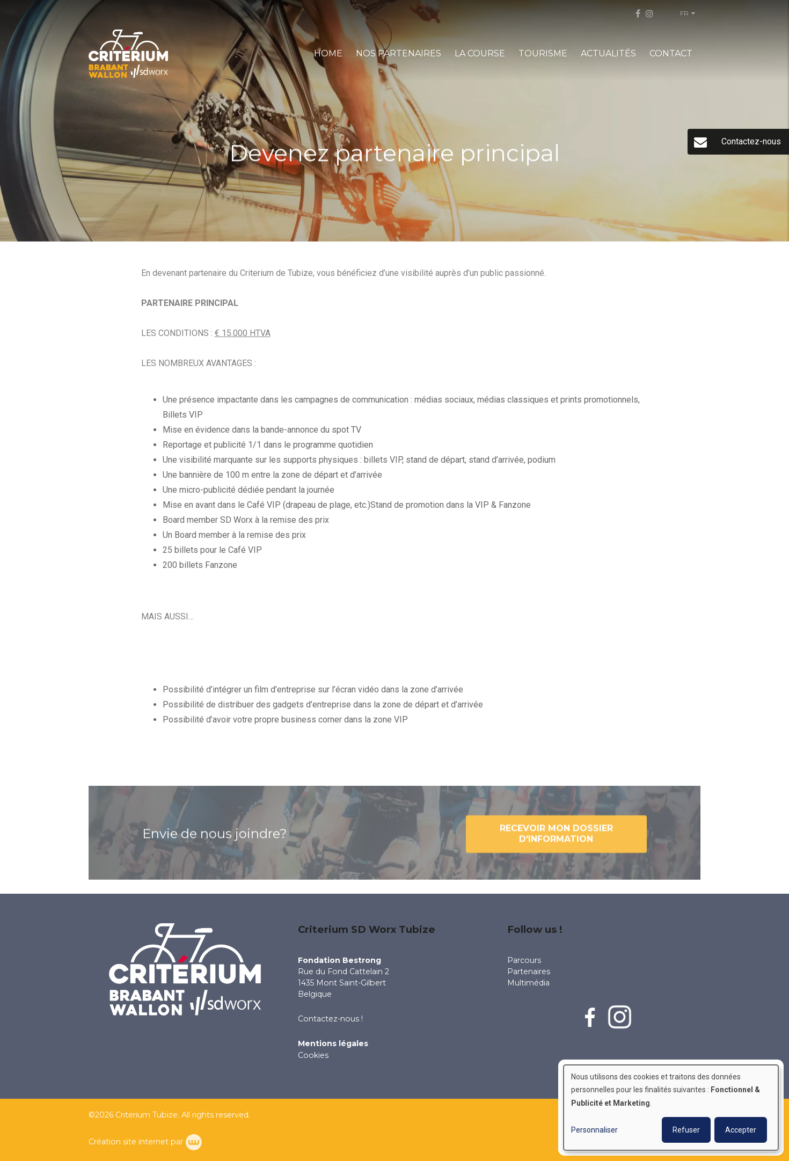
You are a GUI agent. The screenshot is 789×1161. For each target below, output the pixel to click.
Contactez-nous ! (331, 1019)
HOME (328, 53)
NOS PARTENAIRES (398, 53)
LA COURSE (480, 53)
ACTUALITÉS (608, 53)
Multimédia (528, 983)
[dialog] (671, 1107)
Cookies (313, 1055)
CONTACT (670, 53)
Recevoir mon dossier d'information (556, 841)
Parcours (524, 960)
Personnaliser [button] (594, 1130)
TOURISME (542, 53)
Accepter (740, 1130)
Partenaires (528, 971)
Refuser (686, 1130)
